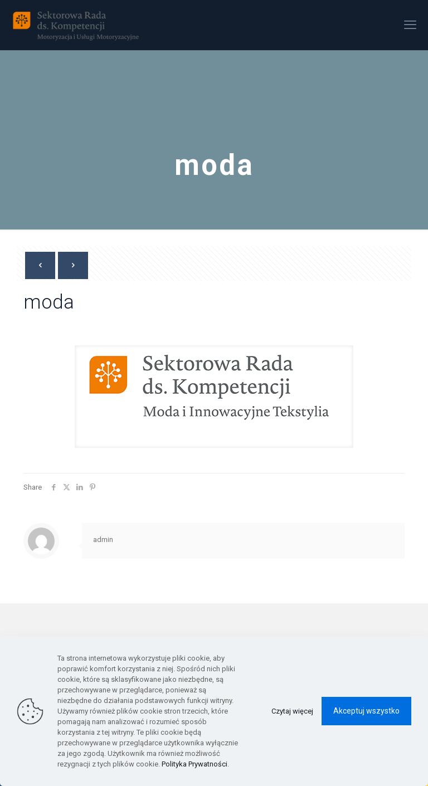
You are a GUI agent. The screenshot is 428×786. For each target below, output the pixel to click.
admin (103, 539)
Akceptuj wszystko (366, 710)
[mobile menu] (410, 25)
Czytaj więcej (292, 711)
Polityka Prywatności (194, 764)
